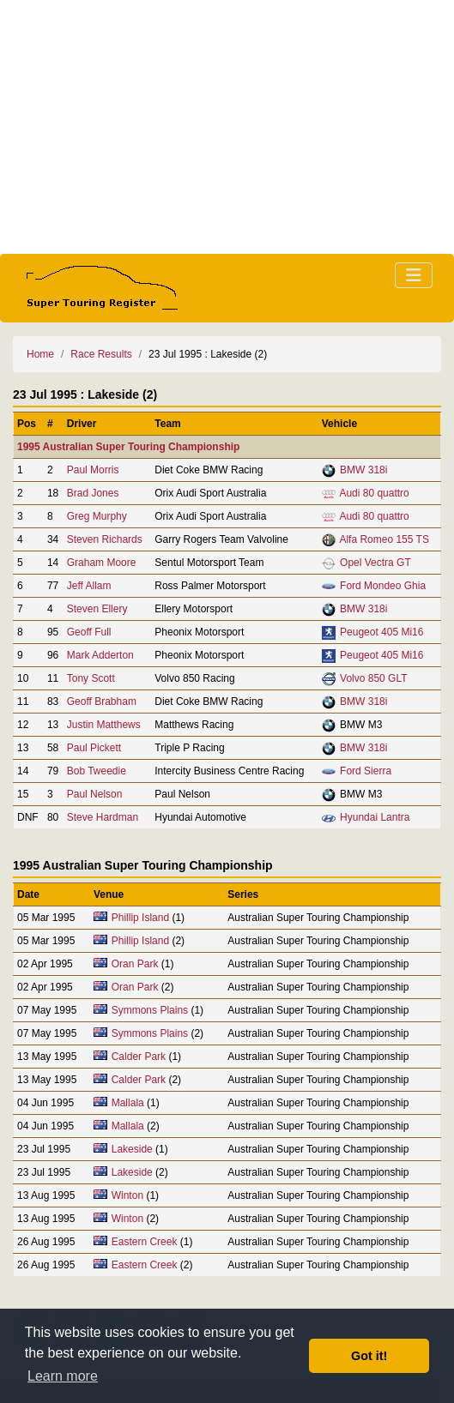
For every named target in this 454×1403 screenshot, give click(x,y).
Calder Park (139, 1057)
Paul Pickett (94, 748)
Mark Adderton (100, 655)
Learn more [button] (62, 1376)
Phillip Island (140, 918)
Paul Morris (93, 470)
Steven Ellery (97, 609)
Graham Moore (101, 563)
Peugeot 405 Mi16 (381, 632)
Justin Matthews (104, 725)
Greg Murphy (97, 516)
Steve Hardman (102, 817)
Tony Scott (91, 678)
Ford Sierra (365, 771)
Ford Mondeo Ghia (383, 586)
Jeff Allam (89, 586)
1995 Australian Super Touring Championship (128, 447)
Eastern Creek (145, 1242)
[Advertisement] (227, 127)
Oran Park (135, 964)
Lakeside (132, 1149)
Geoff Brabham (101, 701)
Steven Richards (104, 539)
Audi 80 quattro (374, 493)
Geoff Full (89, 632)
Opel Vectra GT (375, 563)
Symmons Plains (150, 1010)
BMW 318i (363, 470)
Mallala (128, 1103)
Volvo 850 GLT (374, 678)
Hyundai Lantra (374, 817)
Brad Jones (93, 493)
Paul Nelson (95, 794)
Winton (127, 1195)
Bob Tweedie (96, 771)
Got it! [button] (369, 1356)
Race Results (100, 354)
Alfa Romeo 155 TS (384, 539)
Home (40, 354)
